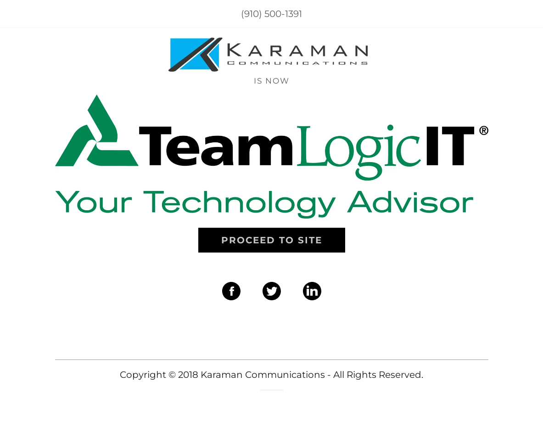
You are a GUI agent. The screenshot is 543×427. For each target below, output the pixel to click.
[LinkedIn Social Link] (312, 292)
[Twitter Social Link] (272, 292)
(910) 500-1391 (271, 13)
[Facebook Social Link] (231, 292)
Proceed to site (271, 240)
